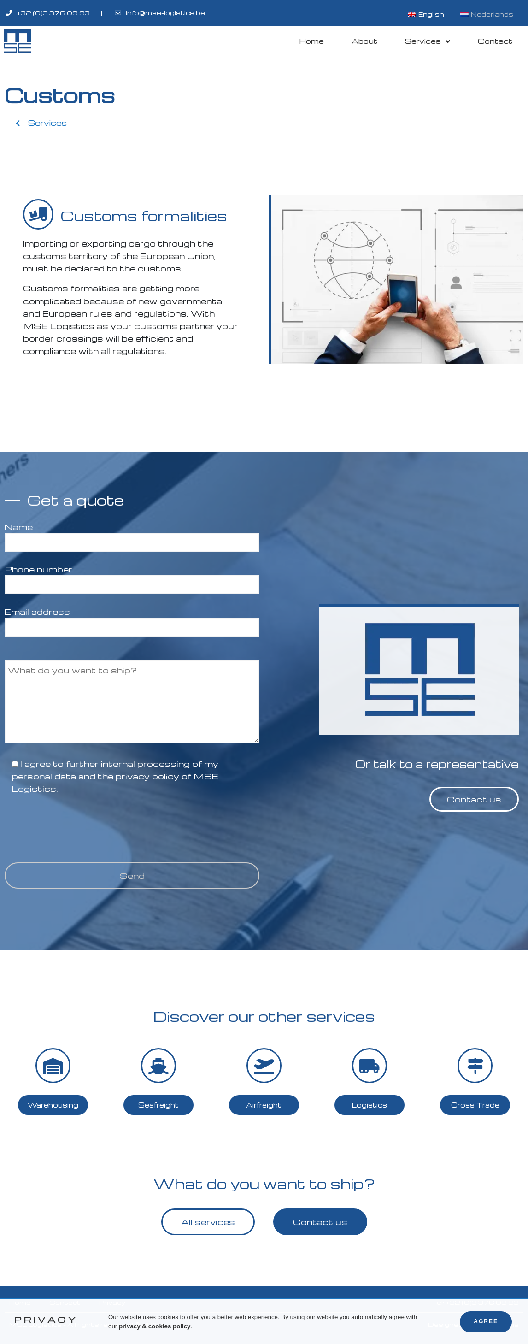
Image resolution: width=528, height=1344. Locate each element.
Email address (132, 619)
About (364, 41)
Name (132, 534)
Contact (495, 41)
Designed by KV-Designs (473, 1324)
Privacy (112, 1302)
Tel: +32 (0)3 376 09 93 (475, 1302)
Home (311, 41)
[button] (41, 123)
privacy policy (147, 776)
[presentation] (75, 828)
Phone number (132, 577)
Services (427, 41)
